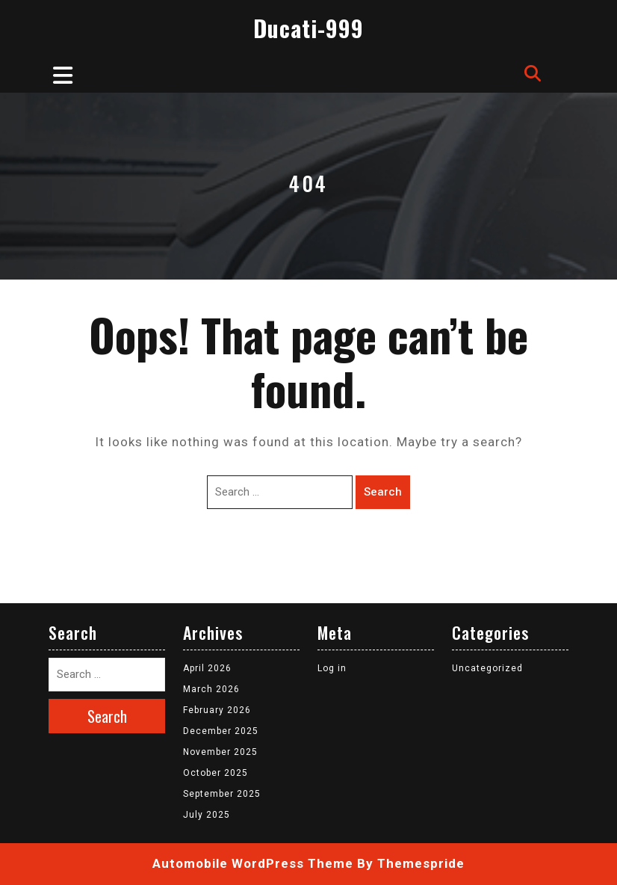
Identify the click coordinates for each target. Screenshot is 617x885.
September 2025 (222, 794)
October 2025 (215, 773)
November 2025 (220, 752)
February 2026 (217, 710)
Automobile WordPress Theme (252, 863)
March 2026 (211, 689)
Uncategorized (487, 668)
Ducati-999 (308, 28)
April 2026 (207, 668)
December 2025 (220, 731)
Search (383, 492)
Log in (332, 668)
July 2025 (206, 815)
